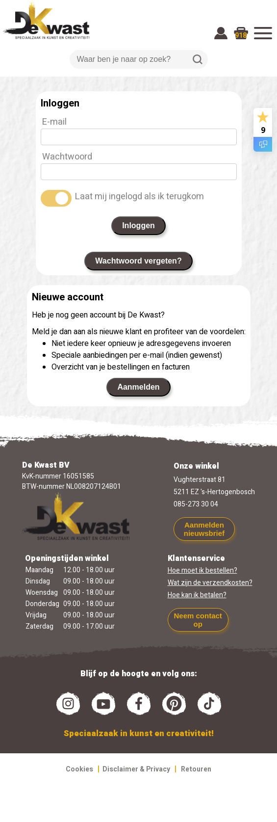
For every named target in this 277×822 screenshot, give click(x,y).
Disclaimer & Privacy (136, 769)
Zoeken (197, 59)
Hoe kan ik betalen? (197, 595)
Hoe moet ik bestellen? (202, 570)
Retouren (196, 769)
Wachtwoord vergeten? (138, 261)
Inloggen (138, 225)
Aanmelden (138, 387)
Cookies (79, 769)
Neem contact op (198, 619)
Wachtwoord (67, 156)
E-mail (54, 122)
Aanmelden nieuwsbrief (204, 529)
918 (241, 35)
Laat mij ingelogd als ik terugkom (139, 196)
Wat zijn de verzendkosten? (210, 583)
